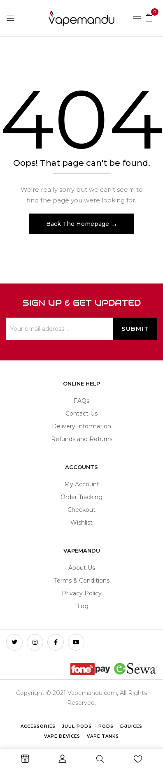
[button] (149, 17)
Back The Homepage (78, 224)
